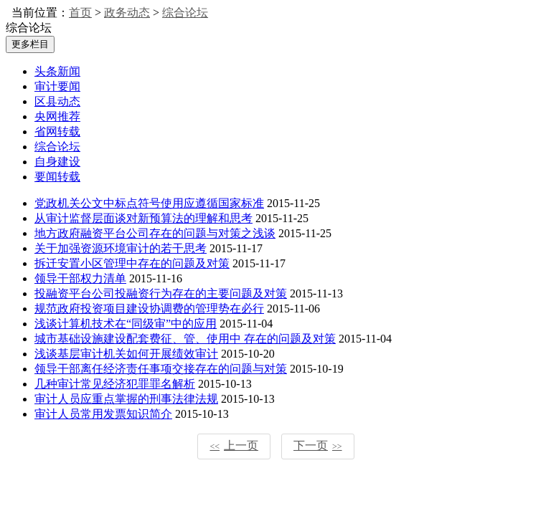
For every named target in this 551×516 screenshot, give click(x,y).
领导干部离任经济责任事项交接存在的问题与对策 (160, 369)
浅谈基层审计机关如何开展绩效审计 (126, 354)
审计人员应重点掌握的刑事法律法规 (126, 399)
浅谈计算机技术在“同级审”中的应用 (125, 323)
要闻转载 (57, 177)
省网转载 (57, 131)
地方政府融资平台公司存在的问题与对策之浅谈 (155, 233)
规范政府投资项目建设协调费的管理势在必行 (149, 308)
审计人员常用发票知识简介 (103, 414)
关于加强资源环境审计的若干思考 (120, 248)
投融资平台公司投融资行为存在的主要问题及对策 (160, 293)
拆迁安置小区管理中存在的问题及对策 (132, 263)
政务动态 (127, 12)
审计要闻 (57, 86)
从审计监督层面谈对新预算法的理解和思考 (143, 218)
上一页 (233, 445)
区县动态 (57, 101)
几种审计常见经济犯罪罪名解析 (114, 384)
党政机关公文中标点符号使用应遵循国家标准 (149, 203)
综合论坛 (185, 12)
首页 (80, 12)
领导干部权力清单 (80, 278)
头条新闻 (57, 71)
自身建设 (57, 162)
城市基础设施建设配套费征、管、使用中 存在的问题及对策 (185, 339)
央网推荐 (57, 116)
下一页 (317, 445)
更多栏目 (30, 44)
